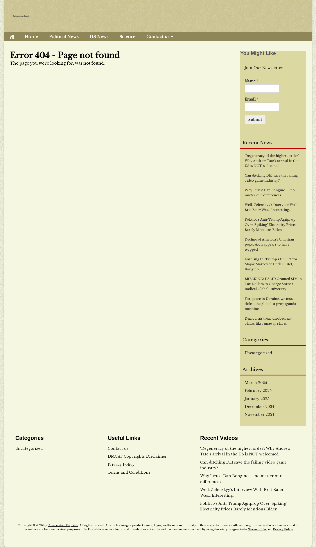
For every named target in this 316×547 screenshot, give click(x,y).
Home (31, 36)
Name (252, 81)
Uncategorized (258, 353)
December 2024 (259, 406)
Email (252, 99)
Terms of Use (257, 529)
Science (127, 36)
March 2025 (256, 383)
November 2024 (259, 414)
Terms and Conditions (129, 472)
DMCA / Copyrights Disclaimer (137, 456)
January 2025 (257, 399)
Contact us (157, 36)
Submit (255, 119)
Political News (64, 36)
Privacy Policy (121, 464)
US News (99, 36)
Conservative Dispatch (63, 525)
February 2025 (258, 390)
